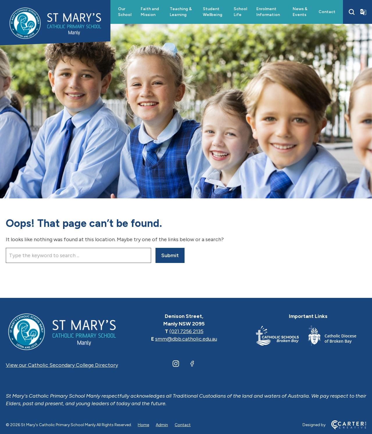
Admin (162, 424)
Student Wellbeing (212, 11)
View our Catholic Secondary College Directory (62, 365)
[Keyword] (78, 255)
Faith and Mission (150, 11)
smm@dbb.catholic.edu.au (186, 339)
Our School (124, 11)
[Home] (62, 331)
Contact (327, 11)
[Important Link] (282, 337)
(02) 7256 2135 (186, 331)
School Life (240, 11)
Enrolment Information (268, 11)
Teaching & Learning (181, 11)
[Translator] (363, 12)
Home (143, 424)
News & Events (300, 11)
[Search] (351, 12)
